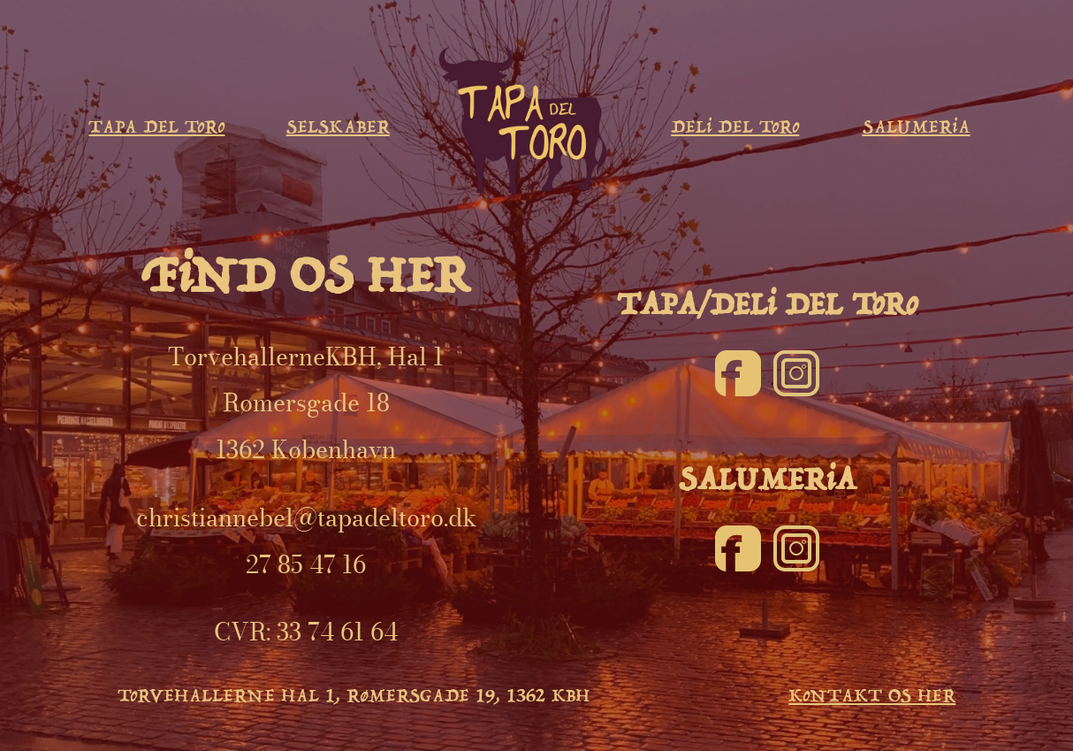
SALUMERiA (916, 127)
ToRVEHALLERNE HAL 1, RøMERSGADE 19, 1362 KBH (354, 696)
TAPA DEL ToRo (156, 127)
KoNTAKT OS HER (871, 696)
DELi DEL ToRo (735, 127)
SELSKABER (338, 127)
